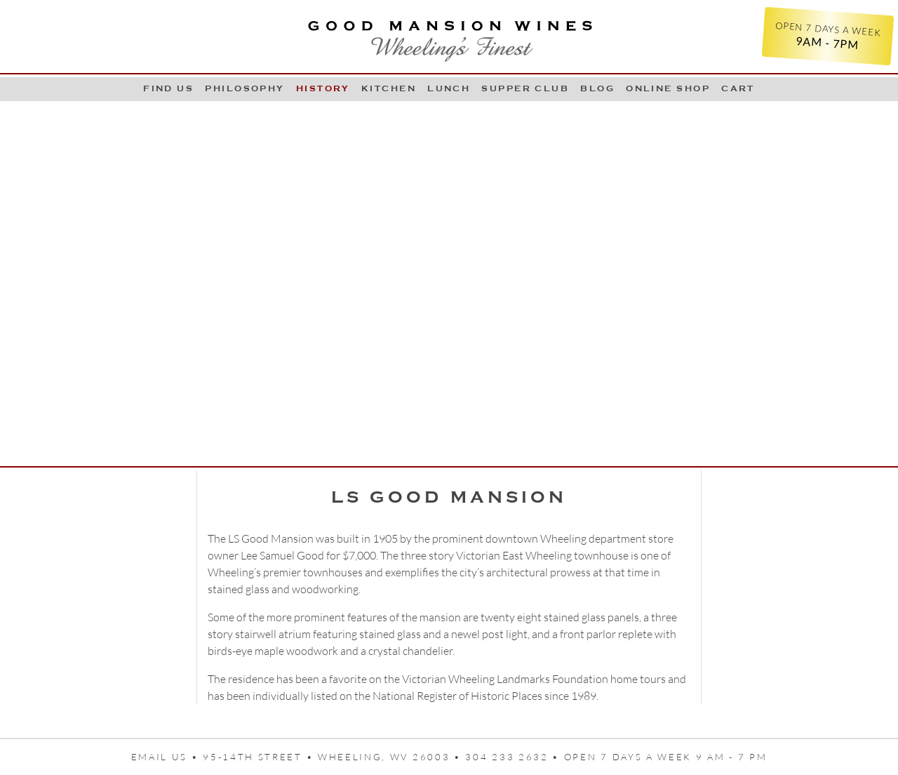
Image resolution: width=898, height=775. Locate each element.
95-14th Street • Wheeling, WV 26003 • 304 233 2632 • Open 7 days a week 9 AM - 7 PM (485, 756)
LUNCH (448, 88)
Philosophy (245, 88)
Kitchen (388, 88)
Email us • (167, 756)
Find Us (168, 88)
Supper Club (525, 88)
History (323, 88)
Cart (738, 88)
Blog (597, 88)
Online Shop (668, 88)
